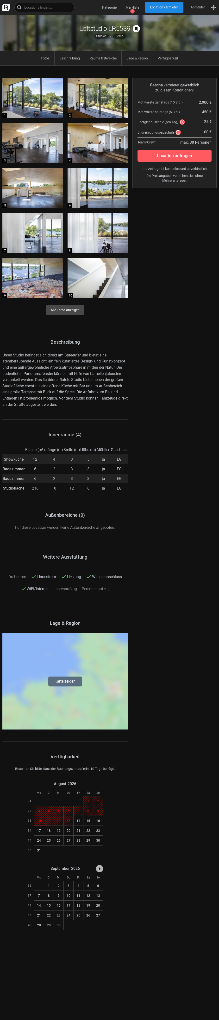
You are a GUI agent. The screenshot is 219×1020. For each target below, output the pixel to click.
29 (88, 840)
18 (49, 831)
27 (68, 840)
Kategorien (110, 7)
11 (78, 895)
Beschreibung (69, 58)
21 (78, 831)
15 (88, 821)
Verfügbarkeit (168, 58)
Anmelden (198, 7)
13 (98, 895)
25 (49, 840)
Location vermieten (164, 7)
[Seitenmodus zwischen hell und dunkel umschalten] (213, 7)
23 (98, 831)
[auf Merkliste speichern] (136, 28)
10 (68, 895)
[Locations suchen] (44, 7)
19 (59, 831)
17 (39, 831)
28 (78, 840)
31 (39, 850)
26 (59, 840)
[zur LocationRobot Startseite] (5, 7)
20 (68, 831)
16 (98, 821)
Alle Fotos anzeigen (65, 310)
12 (88, 895)
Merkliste (132, 7)
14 (78, 821)
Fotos (45, 58)
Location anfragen (174, 155)
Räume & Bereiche (103, 58)
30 (98, 840)
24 (39, 840)
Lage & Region (137, 58)
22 (88, 831)
